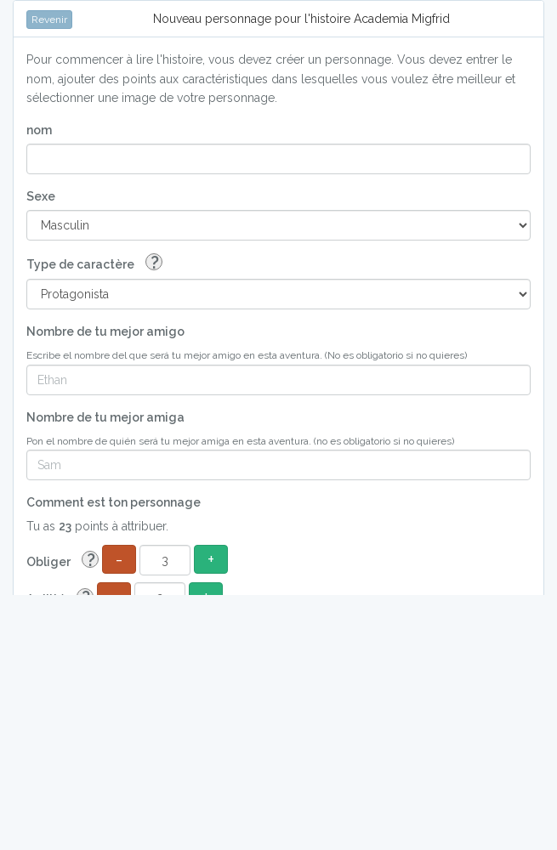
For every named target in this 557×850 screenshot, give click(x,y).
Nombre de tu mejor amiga (105, 417)
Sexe (40, 196)
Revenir (49, 20)
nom (39, 130)
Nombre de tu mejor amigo (105, 331)
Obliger (62, 560)
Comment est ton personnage (113, 502)
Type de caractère (94, 263)
